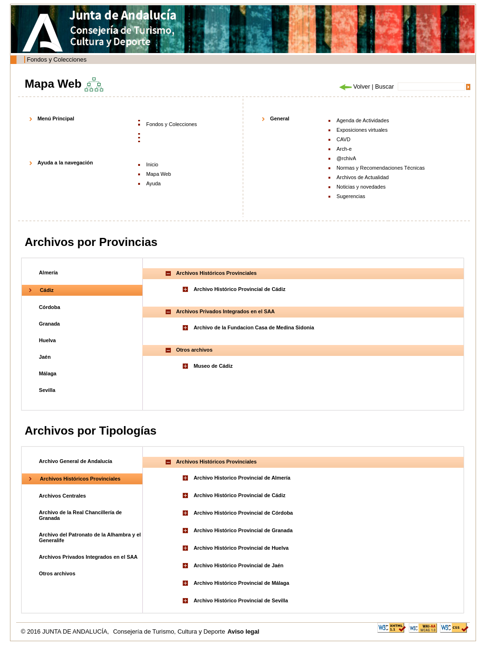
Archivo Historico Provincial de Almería (242, 478)
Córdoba (49, 307)
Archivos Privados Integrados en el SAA (88, 557)
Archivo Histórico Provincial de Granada (243, 530)
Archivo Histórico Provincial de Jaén (238, 565)
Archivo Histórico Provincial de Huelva (241, 548)
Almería (48, 272)
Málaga (47, 373)
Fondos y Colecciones (56, 59)
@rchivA (346, 158)
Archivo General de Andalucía (75, 461)
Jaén (45, 357)
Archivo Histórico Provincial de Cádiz (239, 289)
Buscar (384, 86)
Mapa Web (158, 174)
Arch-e (344, 149)
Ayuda (153, 183)
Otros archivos (57, 573)
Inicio (152, 164)
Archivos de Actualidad (362, 177)
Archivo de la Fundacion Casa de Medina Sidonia (254, 327)
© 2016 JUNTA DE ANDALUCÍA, (66, 631)
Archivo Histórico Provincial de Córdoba (243, 513)
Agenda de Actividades (362, 120)
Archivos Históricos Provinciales (80, 478)
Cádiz (47, 290)
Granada (49, 324)
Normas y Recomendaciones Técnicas (380, 168)
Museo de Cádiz (213, 366)
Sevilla (47, 390)
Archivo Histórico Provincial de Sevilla (241, 600)
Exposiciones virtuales (362, 130)
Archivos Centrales (62, 496)
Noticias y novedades (360, 187)
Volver (354, 86)
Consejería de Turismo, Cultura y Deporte (169, 631)
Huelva (47, 340)
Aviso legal (243, 631)
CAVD (343, 139)
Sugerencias (350, 196)
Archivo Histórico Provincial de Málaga (241, 583)
